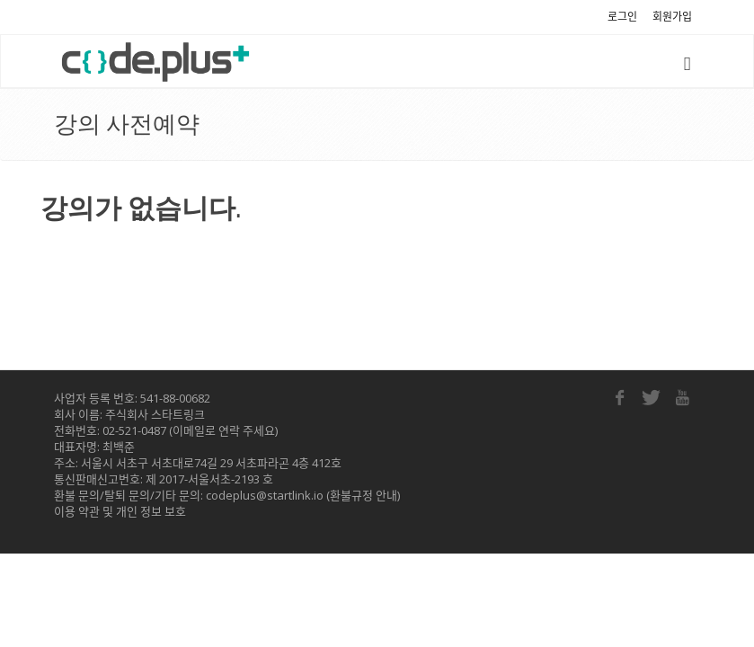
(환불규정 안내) (362, 495)
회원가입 (672, 16)
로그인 (622, 16)
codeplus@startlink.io (265, 495)
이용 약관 (77, 511)
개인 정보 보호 (151, 511)
